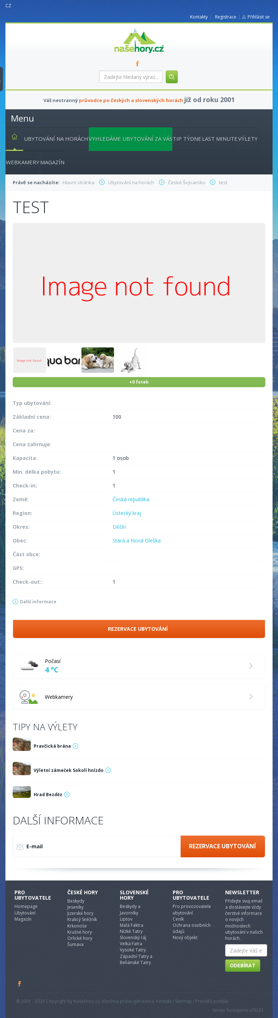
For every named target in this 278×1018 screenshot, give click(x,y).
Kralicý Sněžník (82, 919)
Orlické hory (79, 938)
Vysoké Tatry (133, 950)
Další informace (38, 602)
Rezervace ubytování (138, 628)
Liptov (126, 919)
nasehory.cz (126, 28)
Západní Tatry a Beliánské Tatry (136, 959)
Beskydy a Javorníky (130, 909)
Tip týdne (187, 138)
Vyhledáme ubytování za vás (130, 138)
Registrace (225, 17)
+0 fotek (139, 382)
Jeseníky (75, 907)
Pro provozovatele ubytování (192, 909)
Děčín (119, 526)
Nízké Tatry (131, 931)
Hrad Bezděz (48, 794)
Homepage (26, 906)
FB (139, 63)
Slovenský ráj (133, 937)
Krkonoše (77, 926)
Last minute (219, 138)
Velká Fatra (131, 944)
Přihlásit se (259, 17)
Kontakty (199, 17)
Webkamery (22, 162)
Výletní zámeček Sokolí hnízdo (69, 770)
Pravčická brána (52, 746)
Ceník (178, 919)
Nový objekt (185, 937)
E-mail (29, 847)
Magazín (52, 162)
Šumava (75, 944)
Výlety (248, 138)
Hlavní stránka (11, 138)
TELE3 (258, 1010)
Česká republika (131, 499)
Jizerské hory (80, 913)
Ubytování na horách (56, 138)
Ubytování (24, 913)
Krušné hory (79, 932)
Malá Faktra (131, 925)
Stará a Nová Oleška (137, 540)
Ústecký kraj (127, 513)
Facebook (20, 984)
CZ (8, 6)
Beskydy (75, 901)
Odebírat (243, 965)
